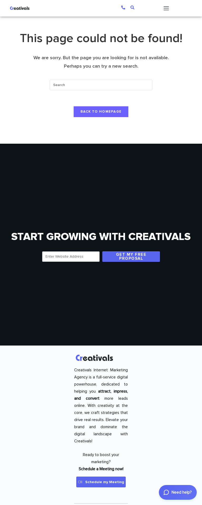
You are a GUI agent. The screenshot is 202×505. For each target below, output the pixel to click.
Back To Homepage (101, 111)
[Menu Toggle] (166, 8)
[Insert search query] (101, 85)
